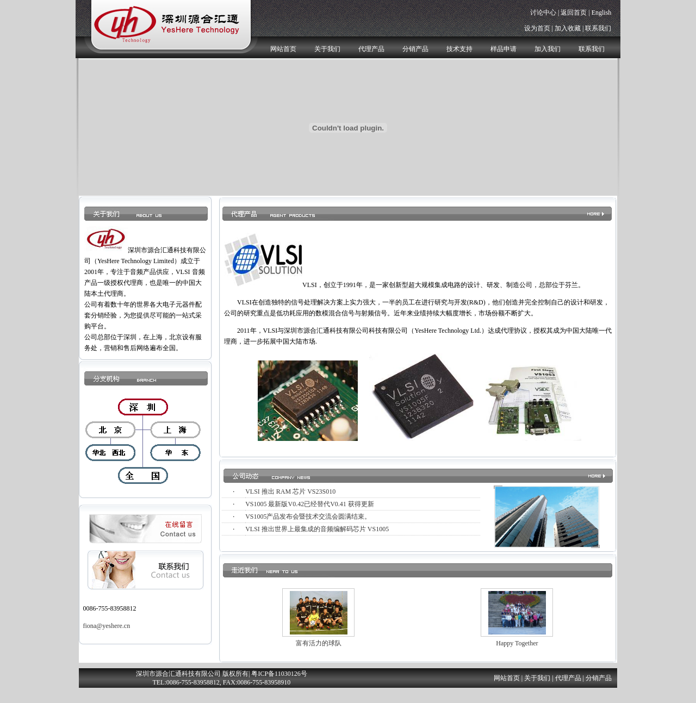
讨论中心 (543, 12)
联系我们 (598, 28)
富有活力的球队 (318, 643)
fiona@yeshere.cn (106, 626)
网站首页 (283, 49)
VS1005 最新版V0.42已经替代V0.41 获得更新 (309, 504)
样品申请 (503, 49)
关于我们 (327, 49)
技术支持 (459, 49)
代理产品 (371, 49)
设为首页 (537, 28)
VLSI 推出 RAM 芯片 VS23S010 (290, 491)
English (602, 12)
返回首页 (574, 12)
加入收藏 (568, 28)
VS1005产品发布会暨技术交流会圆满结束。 (308, 516)
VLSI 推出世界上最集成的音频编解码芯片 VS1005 (317, 529)
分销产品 (415, 49)
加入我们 (548, 49)
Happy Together (517, 643)
